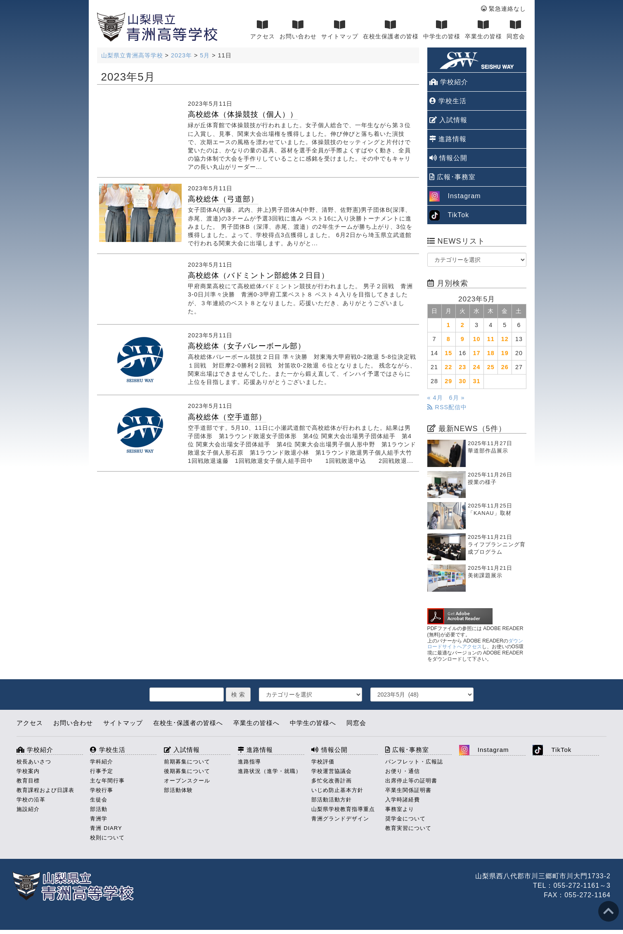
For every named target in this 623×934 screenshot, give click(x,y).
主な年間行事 (107, 781)
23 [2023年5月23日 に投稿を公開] (462, 367)
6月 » (457, 397)
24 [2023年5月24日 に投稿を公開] (476, 367)
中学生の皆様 (441, 30)
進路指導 (249, 762)
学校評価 (322, 762)
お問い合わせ (298, 30)
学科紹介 (101, 762)
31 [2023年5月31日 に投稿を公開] (476, 381)
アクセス (262, 30)
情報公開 (448, 157)
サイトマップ (339, 30)
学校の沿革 (31, 800)
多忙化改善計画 (331, 781)
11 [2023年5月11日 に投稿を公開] (491, 339)
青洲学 (98, 818)
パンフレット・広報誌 (414, 762)
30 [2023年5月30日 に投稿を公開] (462, 381)
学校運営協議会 (331, 771)
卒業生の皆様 (483, 30)
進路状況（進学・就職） (269, 771)
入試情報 (448, 119)
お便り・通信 (402, 771)
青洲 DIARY (106, 828)
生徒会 (98, 800)
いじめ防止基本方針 (337, 790)
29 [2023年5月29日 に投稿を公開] (448, 381)
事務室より (399, 809)
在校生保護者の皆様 (391, 30)
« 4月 (435, 397)
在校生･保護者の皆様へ (188, 722)
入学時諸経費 (402, 800)
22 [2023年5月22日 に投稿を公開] (448, 367)
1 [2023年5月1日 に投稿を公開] (448, 325)
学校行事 (101, 790)
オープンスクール (187, 781)
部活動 (98, 809)
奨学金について (405, 818)
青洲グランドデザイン (340, 818)
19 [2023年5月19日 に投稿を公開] (505, 353)
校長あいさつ (34, 762)
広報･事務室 (452, 176)
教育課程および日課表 (45, 790)
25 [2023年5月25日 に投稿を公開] (491, 367)
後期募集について (187, 771)
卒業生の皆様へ (256, 722)
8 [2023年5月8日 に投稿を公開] (448, 339)
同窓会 (516, 30)
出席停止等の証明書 (411, 781)
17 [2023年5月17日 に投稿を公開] (476, 353)
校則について (107, 837)
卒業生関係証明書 (408, 790)
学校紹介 (448, 81)
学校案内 (28, 771)
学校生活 (448, 100)
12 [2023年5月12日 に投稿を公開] (505, 339)
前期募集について (187, 762)
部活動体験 (178, 790)
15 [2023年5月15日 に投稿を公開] (448, 353)
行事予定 (101, 771)
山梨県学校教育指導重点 (343, 809)
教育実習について (408, 828)
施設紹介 (28, 809)
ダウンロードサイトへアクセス (475, 644)
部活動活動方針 (331, 800)
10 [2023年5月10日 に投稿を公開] (476, 339)
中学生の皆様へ (313, 722)
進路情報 (448, 138)
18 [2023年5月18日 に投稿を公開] (491, 353)
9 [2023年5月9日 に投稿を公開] (462, 339)
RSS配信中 (447, 407)
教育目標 (28, 781)
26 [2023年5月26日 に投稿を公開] (505, 367)
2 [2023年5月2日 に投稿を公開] (462, 325)
